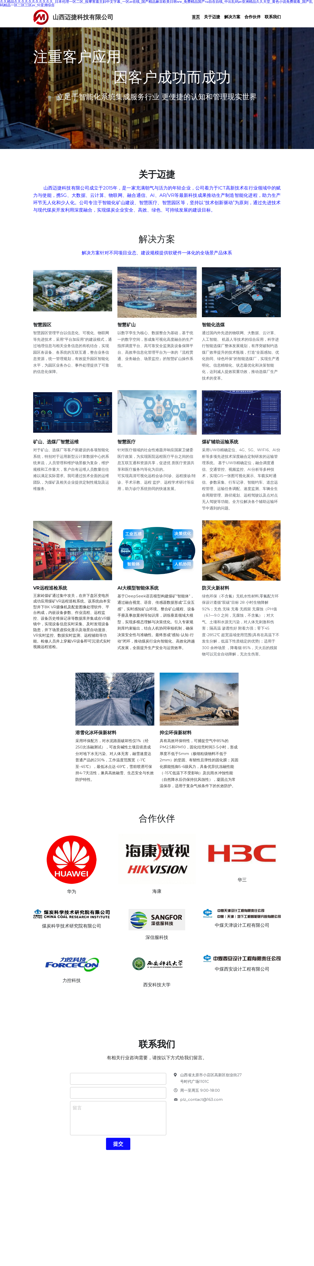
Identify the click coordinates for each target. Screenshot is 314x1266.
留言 (77, 1114)
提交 (118, 1150)
